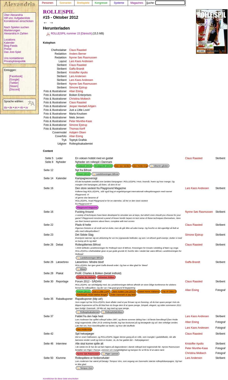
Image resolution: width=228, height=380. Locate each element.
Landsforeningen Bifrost (107, 174)
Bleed (83, 269)
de (10, 107)
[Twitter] (14, 82)
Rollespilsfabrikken (114, 312)
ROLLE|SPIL (58, 12)
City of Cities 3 (169, 291)
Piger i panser (111, 353)
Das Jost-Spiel (12, 52)
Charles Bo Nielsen (86, 277)
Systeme (119, 2)
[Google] (14, 79)
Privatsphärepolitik (15, 61)
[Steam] (13, 86)
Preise (7, 48)
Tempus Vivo (86, 368)
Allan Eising (76, 91)
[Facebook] (15, 76)
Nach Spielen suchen (16, 27)
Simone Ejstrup (78, 87)
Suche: (165, 2)
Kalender (9, 42)
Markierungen (12, 30)
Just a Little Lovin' (101, 291)
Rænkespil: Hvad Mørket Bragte (92, 294)
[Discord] (14, 89)
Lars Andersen (77, 76)
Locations (9, 39)
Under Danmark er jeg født (122, 294)
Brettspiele (83, 2)
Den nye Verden (122, 166)
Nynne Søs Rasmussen (83, 57)
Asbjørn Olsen (77, 132)
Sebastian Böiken (106, 277)
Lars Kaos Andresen (81, 61)
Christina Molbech (79, 98)
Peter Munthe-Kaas (80, 121)
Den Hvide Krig (140, 166)
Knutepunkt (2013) (103, 166)
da (5, 107)
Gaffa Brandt (76, 68)
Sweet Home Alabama (148, 291)
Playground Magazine (87, 207)
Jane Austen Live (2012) (123, 291)
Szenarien (65, 2)
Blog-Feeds (10, 45)
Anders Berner (77, 53)
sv (26, 107)
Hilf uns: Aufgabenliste (17, 18)
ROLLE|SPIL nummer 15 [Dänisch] (71, 33)
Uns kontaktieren (14, 58)
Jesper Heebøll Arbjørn (82, 106)
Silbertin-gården (160, 166)
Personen (47, 2)
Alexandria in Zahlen (16, 33)
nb (21, 107)
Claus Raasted (78, 50)
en (16, 107)
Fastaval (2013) (84, 166)
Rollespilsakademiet (89, 312)
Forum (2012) (83, 174)
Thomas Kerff (77, 128)
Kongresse (101, 2)
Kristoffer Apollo (78, 72)
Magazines (136, 2)
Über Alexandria (13, 15)
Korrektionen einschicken (18, 21)
